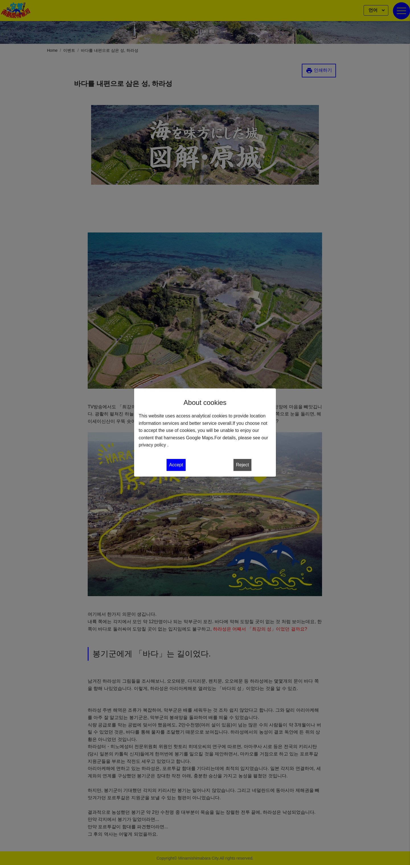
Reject (242, 464)
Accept (176, 464)
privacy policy (152, 444)
